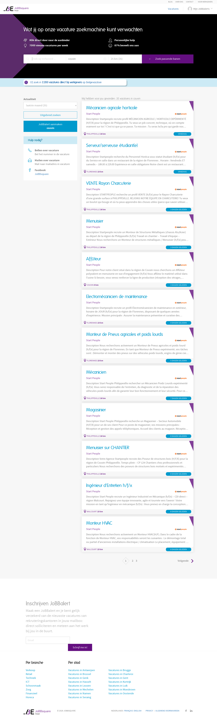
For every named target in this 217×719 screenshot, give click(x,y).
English (137, 711)
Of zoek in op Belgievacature (74, 82)
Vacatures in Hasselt (79, 682)
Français (128, 711)
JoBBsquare (42, 174)
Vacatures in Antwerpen (81, 670)
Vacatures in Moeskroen (121, 690)
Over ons (179, 2)
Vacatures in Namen (79, 693)
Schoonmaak (33, 686)
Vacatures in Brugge (119, 670)
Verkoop (30, 670)
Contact (189, 2)
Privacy (149, 711)
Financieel (31, 693)
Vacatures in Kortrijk (119, 682)
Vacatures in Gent (118, 678)
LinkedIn (191, 711)
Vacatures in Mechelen (80, 690)
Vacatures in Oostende (121, 693)
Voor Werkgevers (205, 2)
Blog (170, 2)
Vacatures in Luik (118, 686)
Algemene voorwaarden (167, 711)
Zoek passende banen (172, 59)
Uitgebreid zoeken (50, 115)
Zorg (28, 690)
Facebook (186, 711)
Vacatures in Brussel (79, 674)
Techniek (31, 678)
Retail (29, 674)
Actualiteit (30, 99)
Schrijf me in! (81, 642)
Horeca (30, 697)
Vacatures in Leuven (79, 686)
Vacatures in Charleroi (120, 674)
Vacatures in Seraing (79, 697)
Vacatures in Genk (78, 678)
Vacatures (173, 9)
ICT (28, 682)
